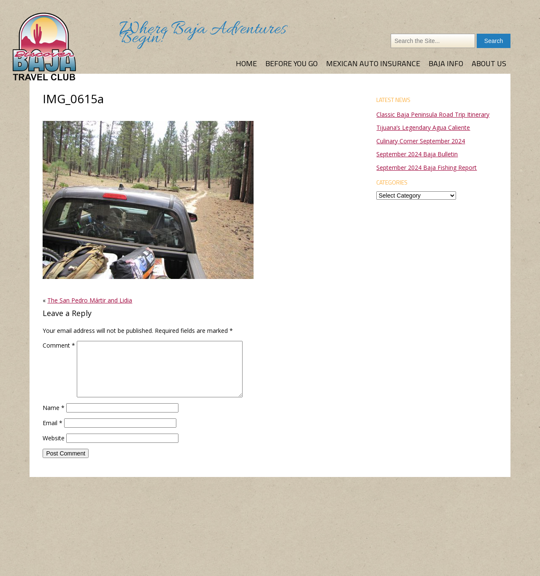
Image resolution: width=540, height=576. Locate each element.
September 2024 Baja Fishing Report (426, 167)
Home (246, 63)
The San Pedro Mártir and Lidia (89, 300)
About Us (489, 63)
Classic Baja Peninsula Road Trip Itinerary (432, 114)
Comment (59, 345)
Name (54, 408)
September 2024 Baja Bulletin (417, 154)
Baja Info (446, 63)
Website (54, 438)
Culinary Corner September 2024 (420, 141)
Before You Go (291, 63)
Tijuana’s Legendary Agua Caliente (423, 127)
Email (52, 423)
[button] (148, 200)
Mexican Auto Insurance (373, 63)
